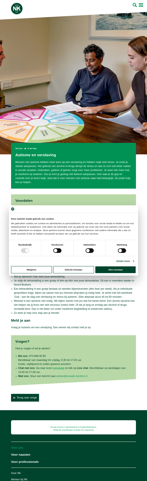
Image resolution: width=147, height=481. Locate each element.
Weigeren (31, 270)
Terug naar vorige (27, 397)
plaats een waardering (85, 430)
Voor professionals (25, 461)
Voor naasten (20, 454)
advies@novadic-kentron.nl (72, 376)
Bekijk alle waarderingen (63, 430)
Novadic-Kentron (57, 427)
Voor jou (19, 148)
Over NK (16, 473)
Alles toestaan (115, 270)
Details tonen (123, 261)
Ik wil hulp (32, 148)
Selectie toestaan (73, 270)
